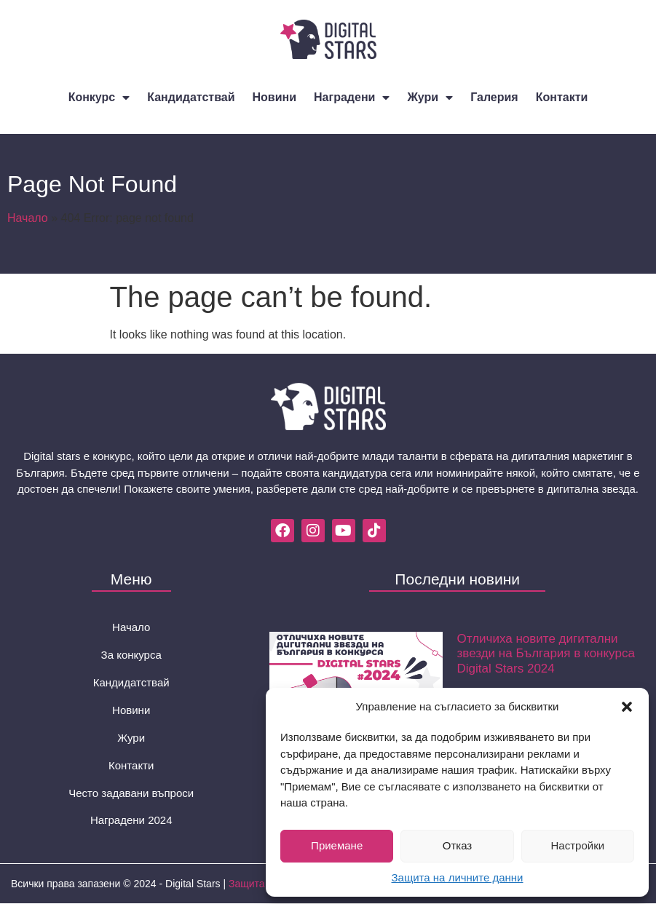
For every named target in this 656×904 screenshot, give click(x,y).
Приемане (337, 845)
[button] (627, 706)
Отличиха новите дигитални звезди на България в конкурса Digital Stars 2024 (546, 653)
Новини (275, 97)
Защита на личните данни (457, 877)
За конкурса (131, 655)
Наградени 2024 (131, 820)
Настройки (578, 845)
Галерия (494, 97)
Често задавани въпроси (131, 793)
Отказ (457, 845)
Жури (430, 97)
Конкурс (99, 97)
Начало (27, 218)
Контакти (562, 97)
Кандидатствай (190, 97)
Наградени (352, 97)
